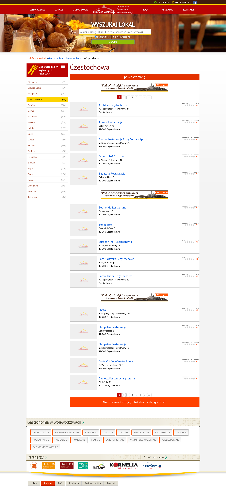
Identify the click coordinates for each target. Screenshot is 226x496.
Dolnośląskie (41, 428)
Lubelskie (91, 428)
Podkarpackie (41, 435)
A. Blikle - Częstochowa (111, 105)
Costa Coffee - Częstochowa (114, 357)
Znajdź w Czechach (122, 37)
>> (149, 97)
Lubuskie (108, 428)
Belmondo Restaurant (110, 206)
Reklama (48, 478)
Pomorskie (79, 435)
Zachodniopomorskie (45, 442)
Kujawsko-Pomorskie (67, 428)
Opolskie (181, 428)
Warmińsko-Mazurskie (143, 435)
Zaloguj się (163, 2)
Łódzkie (123, 428)
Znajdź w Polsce (103, 37)
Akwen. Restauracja (109, 122)
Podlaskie (61, 435)
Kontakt (111, 478)
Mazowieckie (162, 428)
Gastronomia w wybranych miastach (65, 58)
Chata (100, 307)
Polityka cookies (93, 478)
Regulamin (74, 478)
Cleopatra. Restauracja (111, 324)
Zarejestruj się (183, 2)
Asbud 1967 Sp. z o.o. (110, 155)
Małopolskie (141, 428)
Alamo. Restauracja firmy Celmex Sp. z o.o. (122, 139)
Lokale (34, 478)
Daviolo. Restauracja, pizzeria (115, 374)
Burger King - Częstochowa (113, 240)
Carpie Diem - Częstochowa (114, 273)
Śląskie (95, 435)
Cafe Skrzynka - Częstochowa (115, 256)
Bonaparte (103, 223)
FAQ (60, 478)
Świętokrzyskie (115, 435)
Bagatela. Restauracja (110, 172)
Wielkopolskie (170, 435)
